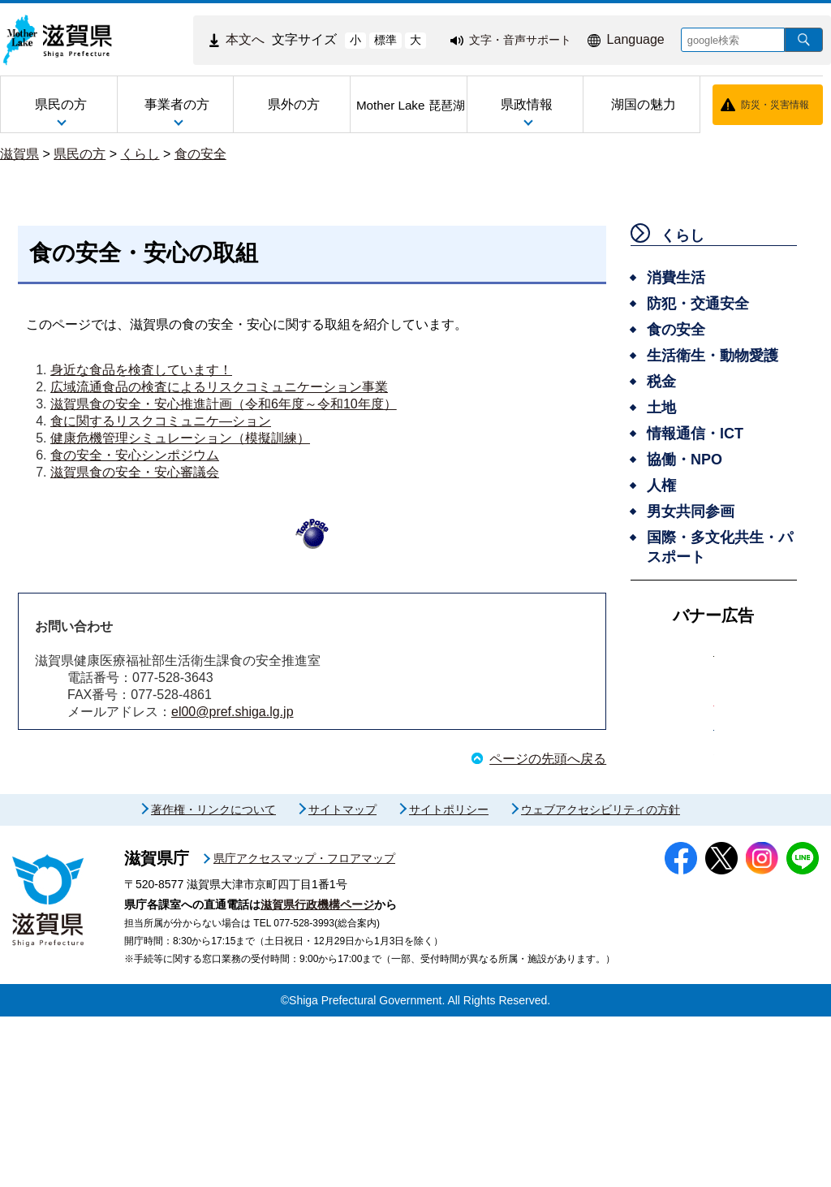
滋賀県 (19, 154)
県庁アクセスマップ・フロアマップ (304, 1028)
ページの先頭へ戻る (547, 759)
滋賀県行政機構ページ (317, 1074)
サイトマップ (342, 979)
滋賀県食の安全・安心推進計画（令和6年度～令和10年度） (223, 404)
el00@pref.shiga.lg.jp (232, 712)
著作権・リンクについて (213, 979)
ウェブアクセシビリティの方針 (600, 979)
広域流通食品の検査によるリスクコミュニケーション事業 (219, 387)
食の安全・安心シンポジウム (134, 455)
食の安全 (200, 154)
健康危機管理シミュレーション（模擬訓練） (180, 438)
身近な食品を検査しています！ (141, 370)
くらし (140, 154)
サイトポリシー (449, 979)
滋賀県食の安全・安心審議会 (134, 472)
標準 (385, 39)
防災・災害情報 (775, 104)
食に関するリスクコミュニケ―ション (160, 421)
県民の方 (79, 154)
